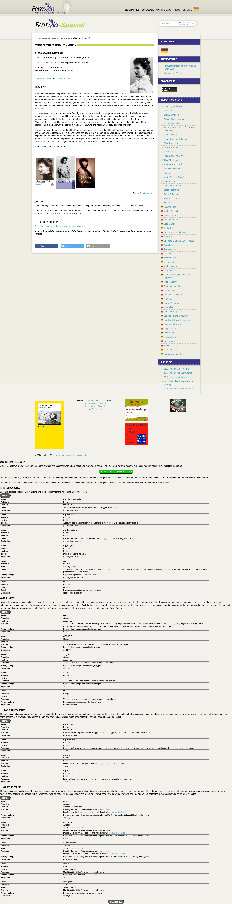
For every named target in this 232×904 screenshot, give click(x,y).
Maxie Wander (170, 337)
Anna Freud (169, 245)
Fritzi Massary (170, 282)
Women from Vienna (60, 38)
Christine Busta (171, 219)
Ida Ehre (168, 236)
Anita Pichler (169, 181)
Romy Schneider (171, 194)
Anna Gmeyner (171, 249)
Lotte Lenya (169, 270)
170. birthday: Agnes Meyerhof (178, 373)
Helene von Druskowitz (174, 232)
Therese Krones (171, 257)
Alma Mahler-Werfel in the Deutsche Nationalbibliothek (60, 226)
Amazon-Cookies (118, 812)
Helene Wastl (170, 202)
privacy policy (68, 455)
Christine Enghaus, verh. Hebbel (179, 241)
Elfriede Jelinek (171, 143)
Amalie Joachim (171, 147)
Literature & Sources (63, 78)
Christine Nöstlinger (173, 294)
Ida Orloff (168, 299)
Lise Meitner (169, 290)
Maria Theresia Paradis (174, 177)
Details (5, 495)
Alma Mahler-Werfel (173, 160)
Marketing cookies (10, 787)
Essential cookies (10, 488)
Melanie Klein (170, 152)
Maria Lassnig (170, 266)
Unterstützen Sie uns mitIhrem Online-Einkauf (95, 406)
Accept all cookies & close (116, 471)
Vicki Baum (169, 110)
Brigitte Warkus (147, 193)
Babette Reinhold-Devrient (176, 316)
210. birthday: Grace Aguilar (177, 369)
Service (187, 9)
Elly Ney (167, 173)
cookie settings (83, 455)
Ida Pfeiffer (169, 307)
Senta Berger (170, 215)
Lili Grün (167, 253)
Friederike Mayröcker (173, 286)
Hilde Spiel (169, 333)
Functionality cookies (12, 710)
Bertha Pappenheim (173, 303)
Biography (39, 78)
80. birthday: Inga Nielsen (175, 377)
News (177, 9)
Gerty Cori (168, 228)
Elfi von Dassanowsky (174, 119)
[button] (46, 246)
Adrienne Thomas (172, 198)
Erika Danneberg (171, 115)
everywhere (184, 22)
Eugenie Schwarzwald (174, 324)
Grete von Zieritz (171, 349)
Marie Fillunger (171, 135)
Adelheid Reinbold (172, 185)
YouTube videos (7, 598)
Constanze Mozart (172, 168)
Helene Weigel (170, 341)
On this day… (163, 9)
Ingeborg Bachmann (173, 106)
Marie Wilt (168, 345)
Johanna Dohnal (171, 123)
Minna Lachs (169, 262)
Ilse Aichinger (170, 207)
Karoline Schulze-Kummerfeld (177, 320)
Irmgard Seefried (171, 328)
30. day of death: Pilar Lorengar (178, 388)
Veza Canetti (169, 224)
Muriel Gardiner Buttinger (175, 139)
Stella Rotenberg (171, 190)
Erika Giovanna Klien (173, 156)
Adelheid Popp (170, 311)
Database (148, 9)
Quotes (49, 78)
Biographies (131, 9)
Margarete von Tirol (173, 164)
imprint (57, 455)
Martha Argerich (171, 211)
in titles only (184, 25)
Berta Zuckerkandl (172, 354)
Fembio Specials (42, 38)
